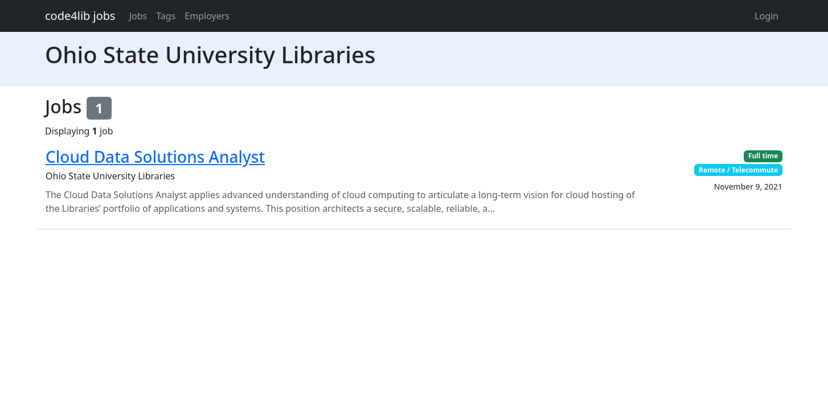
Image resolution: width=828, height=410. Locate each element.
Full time (763, 156)
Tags (165, 16)
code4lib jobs (80, 15)
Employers (207, 16)
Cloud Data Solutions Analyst (155, 156)
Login (766, 16)
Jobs (138, 16)
